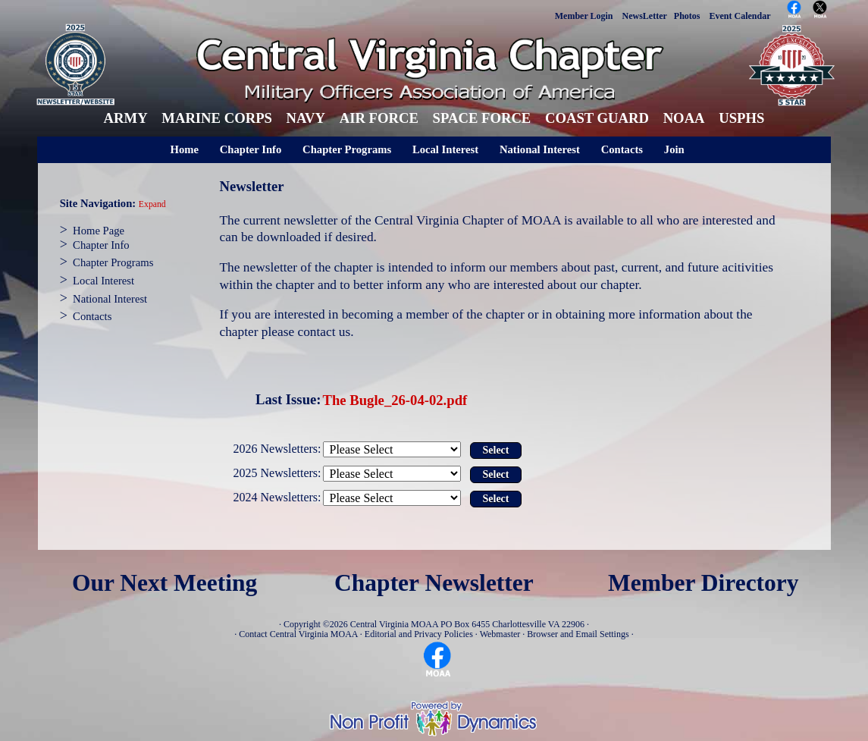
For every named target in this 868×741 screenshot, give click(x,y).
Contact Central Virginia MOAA (298, 634)
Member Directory (703, 583)
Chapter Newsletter (434, 583)
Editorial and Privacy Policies (419, 634)
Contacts (622, 149)
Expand (152, 204)
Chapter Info (251, 149)
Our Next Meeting (164, 583)
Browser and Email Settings (577, 634)
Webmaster (500, 634)
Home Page (98, 230)
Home (185, 149)
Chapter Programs (346, 149)
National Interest (540, 149)
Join (674, 149)
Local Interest (445, 149)
